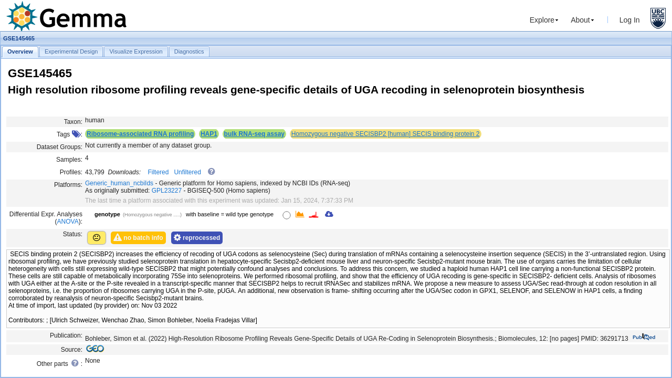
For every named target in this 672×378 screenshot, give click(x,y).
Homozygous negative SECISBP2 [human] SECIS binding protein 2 (385, 134)
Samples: (69, 159)
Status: (72, 234)
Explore (542, 20)
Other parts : (59, 363)
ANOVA (68, 221)
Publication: (66, 335)
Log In (630, 20)
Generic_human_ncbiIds (119, 183)
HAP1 (209, 134)
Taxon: (73, 121)
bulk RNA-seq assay (254, 134)
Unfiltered (187, 172)
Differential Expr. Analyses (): (45, 218)
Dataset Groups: (59, 147)
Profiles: (71, 172)
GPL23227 (167, 190)
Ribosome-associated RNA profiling (140, 134)
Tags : (69, 134)
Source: (71, 349)
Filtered (158, 172)
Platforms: (68, 184)
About (580, 20)
